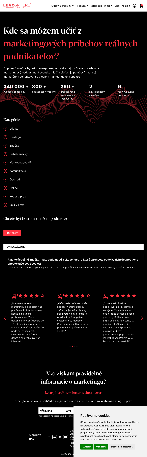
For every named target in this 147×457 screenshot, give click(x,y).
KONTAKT (12, 233)
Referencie (96, 5)
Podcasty (81, 5)
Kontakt (126, 5)
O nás (107, 5)
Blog (117, 5)
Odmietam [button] (101, 447)
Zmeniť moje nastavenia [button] (122, 447)
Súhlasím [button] (87, 447)
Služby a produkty (61, 5)
